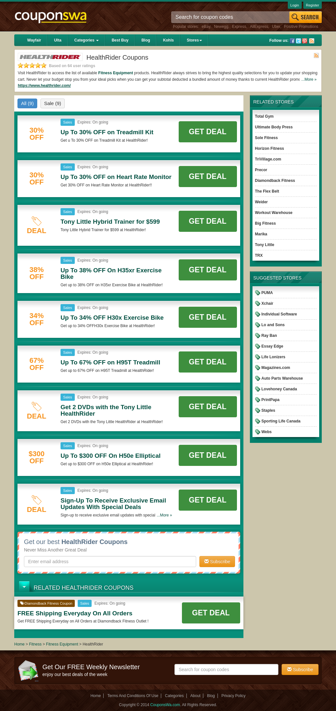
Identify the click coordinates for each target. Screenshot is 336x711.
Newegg (221, 26)
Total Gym (264, 116)
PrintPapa (271, 399)
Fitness (35, 644)
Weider (261, 202)
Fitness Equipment (115, 73)
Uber (276, 26)
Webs (267, 432)
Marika (261, 234)
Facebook (292, 40)
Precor (261, 170)
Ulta (58, 40)
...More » (309, 79)
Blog (145, 40)
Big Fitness (265, 223)
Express (239, 26)
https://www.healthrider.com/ (44, 85)
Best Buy (120, 40)
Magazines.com (276, 367)
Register (312, 5)
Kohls (168, 40)
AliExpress (259, 26)
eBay (206, 26)
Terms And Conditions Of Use (132, 695)
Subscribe (217, 561)
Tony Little (264, 245)
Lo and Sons (273, 325)
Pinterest (304, 40)
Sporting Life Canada (281, 421)
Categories (86, 40)
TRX (259, 255)
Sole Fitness (266, 138)
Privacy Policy (233, 695)
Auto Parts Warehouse (282, 378)
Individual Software (279, 314)
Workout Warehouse (274, 212)
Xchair (268, 303)
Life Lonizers (274, 357)
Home (19, 644)
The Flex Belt (267, 191)
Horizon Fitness (269, 148)
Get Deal (207, 131)
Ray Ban (269, 335)
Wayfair (34, 40)
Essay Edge (272, 346)
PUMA (267, 292)
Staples (268, 410)
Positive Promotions (301, 26)
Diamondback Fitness (275, 180)
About (195, 695)
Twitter (298, 40)
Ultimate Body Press (274, 127)
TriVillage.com (268, 159)
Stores (194, 40)
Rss (311, 40)
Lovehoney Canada (279, 389)
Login (294, 5)
